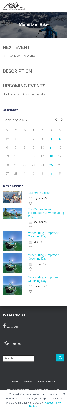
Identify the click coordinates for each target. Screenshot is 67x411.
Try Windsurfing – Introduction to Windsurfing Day (46, 213)
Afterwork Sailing (39, 192)
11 (51, 147)
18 (51, 156)
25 (51, 165)
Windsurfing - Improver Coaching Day (43, 234)
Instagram (12, 343)
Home (15, 381)
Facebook (11, 326)
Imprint (28, 381)
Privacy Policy (46, 381)
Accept (49, 402)
